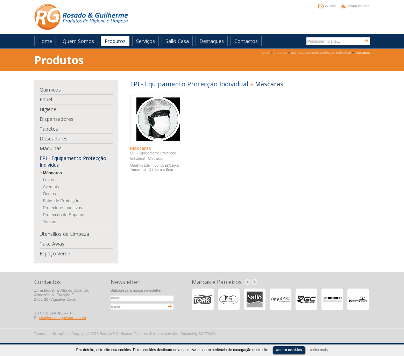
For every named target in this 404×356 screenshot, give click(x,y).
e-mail (330, 6)
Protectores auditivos (62, 207)
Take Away (52, 243)
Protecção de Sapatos (63, 214)
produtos (280, 53)
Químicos (50, 89)
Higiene (48, 109)
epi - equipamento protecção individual (321, 53)
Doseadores (54, 138)
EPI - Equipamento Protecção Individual (73, 161)
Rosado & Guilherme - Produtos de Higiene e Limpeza (81, 17)
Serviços (145, 41)
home (265, 53)
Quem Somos (78, 41)
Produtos (115, 41)
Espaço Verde (55, 253)
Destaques (211, 41)
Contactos (246, 41)
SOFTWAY (207, 334)
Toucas (49, 221)
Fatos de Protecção (61, 200)
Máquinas (51, 148)
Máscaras (52, 172)
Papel (46, 99)
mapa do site (359, 6)
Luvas (48, 179)
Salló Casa (177, 41)
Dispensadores (56, 119)
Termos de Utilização (50, 334)
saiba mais (319, 350)
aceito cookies (289, 350)
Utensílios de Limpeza (64, 234)
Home (45, 41)
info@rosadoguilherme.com (62, 317)
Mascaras (140, 148)
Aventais (51, 186)
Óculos (49, 193)
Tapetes (49, 128)
